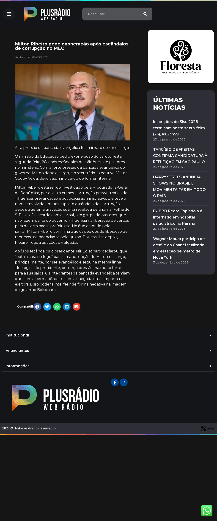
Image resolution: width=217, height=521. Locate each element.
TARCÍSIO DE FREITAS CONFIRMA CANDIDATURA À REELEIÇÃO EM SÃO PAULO (180, 155)
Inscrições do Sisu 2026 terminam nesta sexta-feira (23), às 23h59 (179, 128)
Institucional (17, 335)
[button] (9, 14)
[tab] (108, 335)
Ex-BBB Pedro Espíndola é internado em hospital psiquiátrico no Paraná (177, 217)
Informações (18, 366)
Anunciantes (17, 350)
